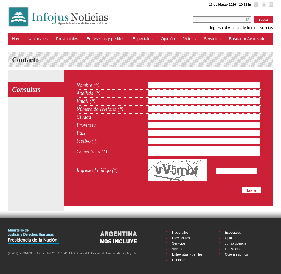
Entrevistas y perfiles (105, 38)
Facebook (255, 5)
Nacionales (37, 38)
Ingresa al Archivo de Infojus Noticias (241, 28)
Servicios (212, 38)
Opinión (168, 38)
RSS (270, 5)
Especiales (143, 38)
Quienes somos (236, 254)
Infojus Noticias (62, 17)
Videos (189, 38)
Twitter (263, 5)
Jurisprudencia (235, 243)
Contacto (178, 260)
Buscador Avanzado (247, 38)
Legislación (233, 249)
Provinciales (67, 38)
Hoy (15, 38)
